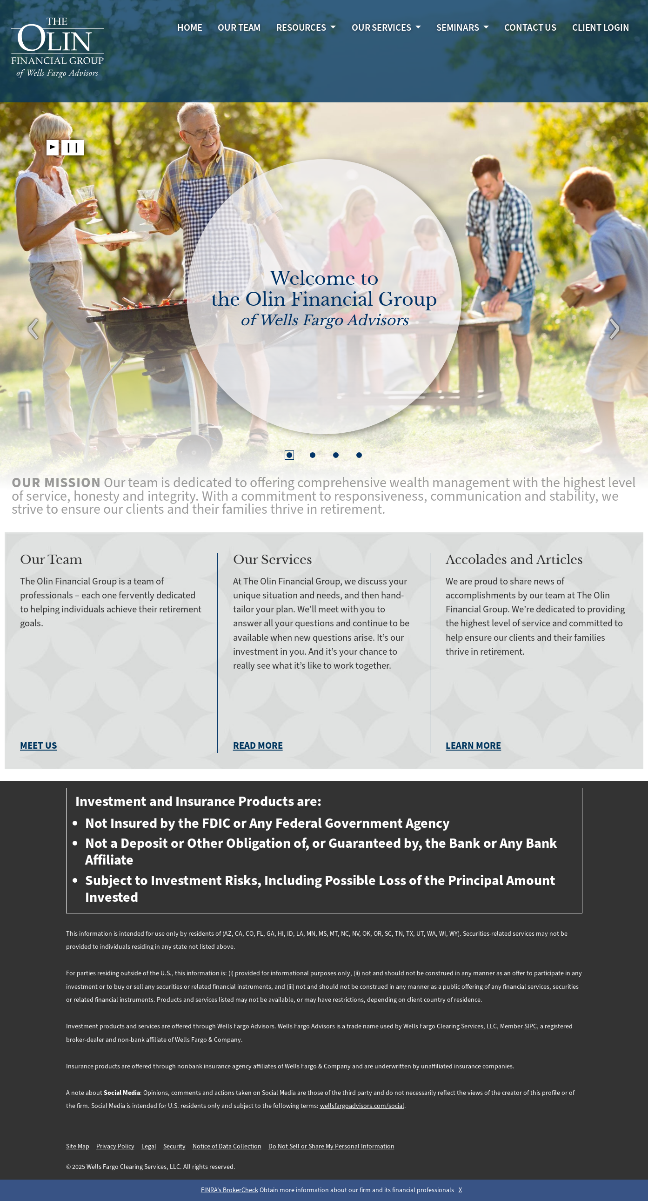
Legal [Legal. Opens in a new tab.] (148, 1146)
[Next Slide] (614, 331)
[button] (289, 455)
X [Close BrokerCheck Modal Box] (460, 1190)
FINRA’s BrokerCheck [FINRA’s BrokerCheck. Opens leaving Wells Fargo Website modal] (229, 1190)
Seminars (458, 28)
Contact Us (530, 28)
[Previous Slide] (33, 331)
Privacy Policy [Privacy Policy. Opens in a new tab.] (115, 1146)
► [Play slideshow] (52, 147)
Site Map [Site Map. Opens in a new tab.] (77, 1146)
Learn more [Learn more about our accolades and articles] (473, 745)
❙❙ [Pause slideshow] (72, 147)
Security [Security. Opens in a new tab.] (174, 1146)
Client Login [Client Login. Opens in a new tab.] (600, 28)
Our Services (382, 28)
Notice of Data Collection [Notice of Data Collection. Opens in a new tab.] (227, 1146)
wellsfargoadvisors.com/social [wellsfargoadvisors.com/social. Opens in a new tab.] (362, 1106)
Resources (302, 28)
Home (189, 28)
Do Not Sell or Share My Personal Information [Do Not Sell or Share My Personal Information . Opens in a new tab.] (331, 1146)
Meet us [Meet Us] (38, 745)
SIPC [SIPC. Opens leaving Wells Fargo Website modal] (530, 1026)
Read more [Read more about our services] (258, 745)
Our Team (239, 28)
